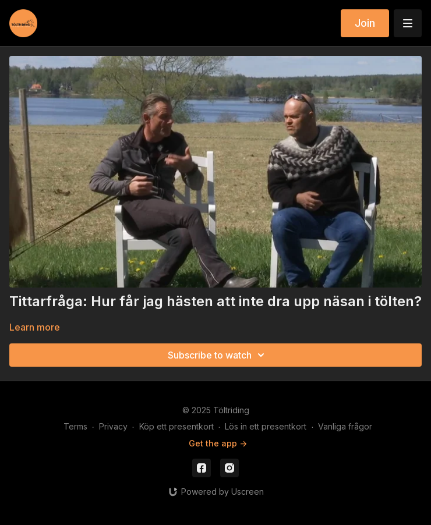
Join (365, 23)
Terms (75, 426)
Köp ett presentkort (176, 426)
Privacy (113, 426)
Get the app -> (218, 443)
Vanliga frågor (345, 426)
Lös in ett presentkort (265, 426)
